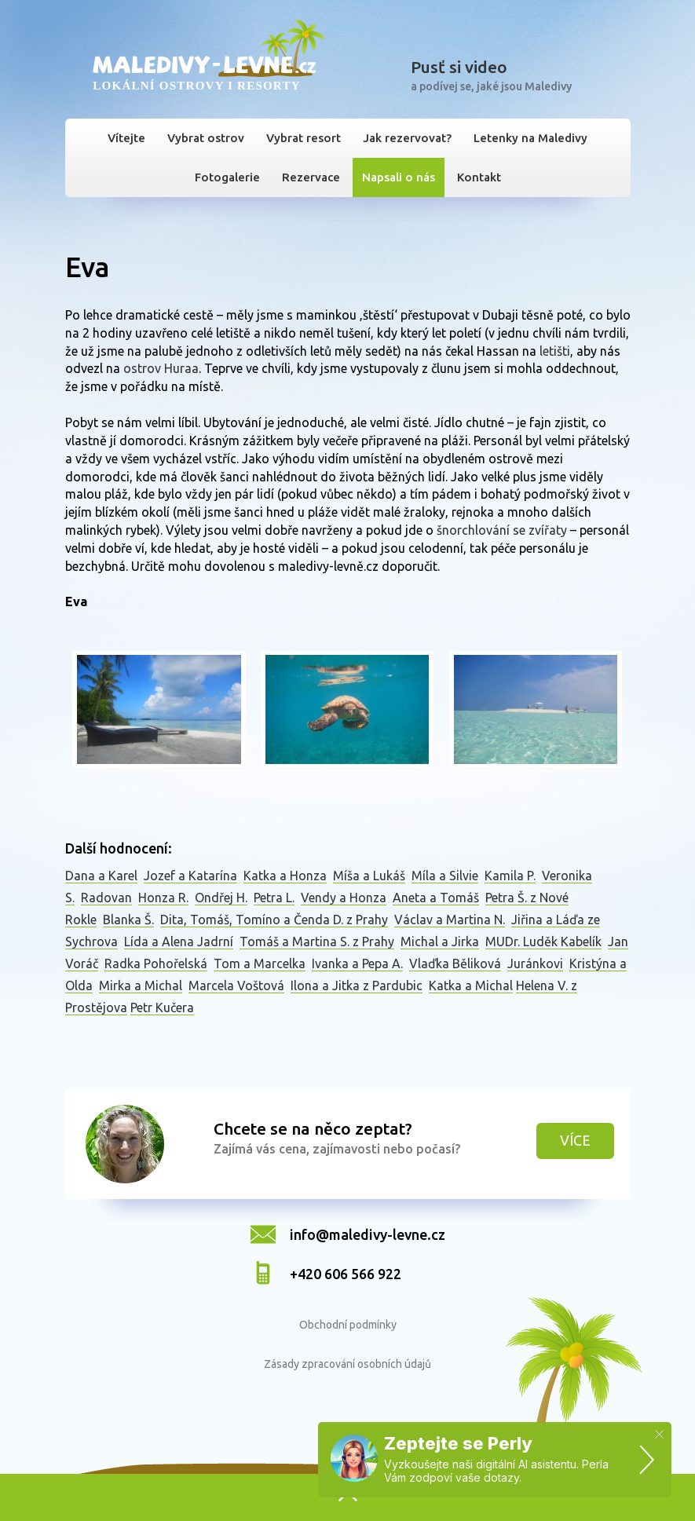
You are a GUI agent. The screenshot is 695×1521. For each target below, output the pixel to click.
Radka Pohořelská (155, 963)
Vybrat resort (303, 137)
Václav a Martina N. (449, 919)
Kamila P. (510, 875)
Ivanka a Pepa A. (357, 963)
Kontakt (479, 177)
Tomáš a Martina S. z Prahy (317, 941)
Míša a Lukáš (369, 875)
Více (575, 1140)
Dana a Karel (101, 875)
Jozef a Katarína (190, 875)
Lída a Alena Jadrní (178, 941)
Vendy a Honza (343, 897)
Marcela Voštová (236, 985)
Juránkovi (535, 963)
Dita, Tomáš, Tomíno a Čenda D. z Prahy (274, 919)
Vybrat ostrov (205, 137)
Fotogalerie (227, 177)
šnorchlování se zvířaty (502, 530)
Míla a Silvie (445, 875)
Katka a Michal (471, 985)
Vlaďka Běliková (455, 963)
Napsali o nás (398, 177)
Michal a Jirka (440, 941)
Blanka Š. (128, 919)
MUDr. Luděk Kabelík (543, 941)
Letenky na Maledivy (530, 137)
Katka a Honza (285, 875)
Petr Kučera (162, 1007)
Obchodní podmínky (348, 1324)
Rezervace (311, 177)
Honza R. (163, 897)
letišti (555, 351)
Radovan (106, 897)
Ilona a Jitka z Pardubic (356, 985)
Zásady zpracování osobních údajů (347, 1364)
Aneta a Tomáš (436, 897)
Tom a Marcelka (259, 963)
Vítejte (126, 137)
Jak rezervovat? (407, 137)
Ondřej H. (221, 897)
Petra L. (274, 897)
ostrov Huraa (161, 368)
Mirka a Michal (140, 985)
